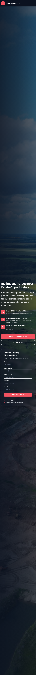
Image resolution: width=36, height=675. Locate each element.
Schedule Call (18, 342)
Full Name (6, 361)
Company (6, 380)
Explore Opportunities (18, 336)
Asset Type (7, 387)
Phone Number (8, 374)
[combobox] (18, 389)
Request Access (18, 394)
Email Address (8, 368)
